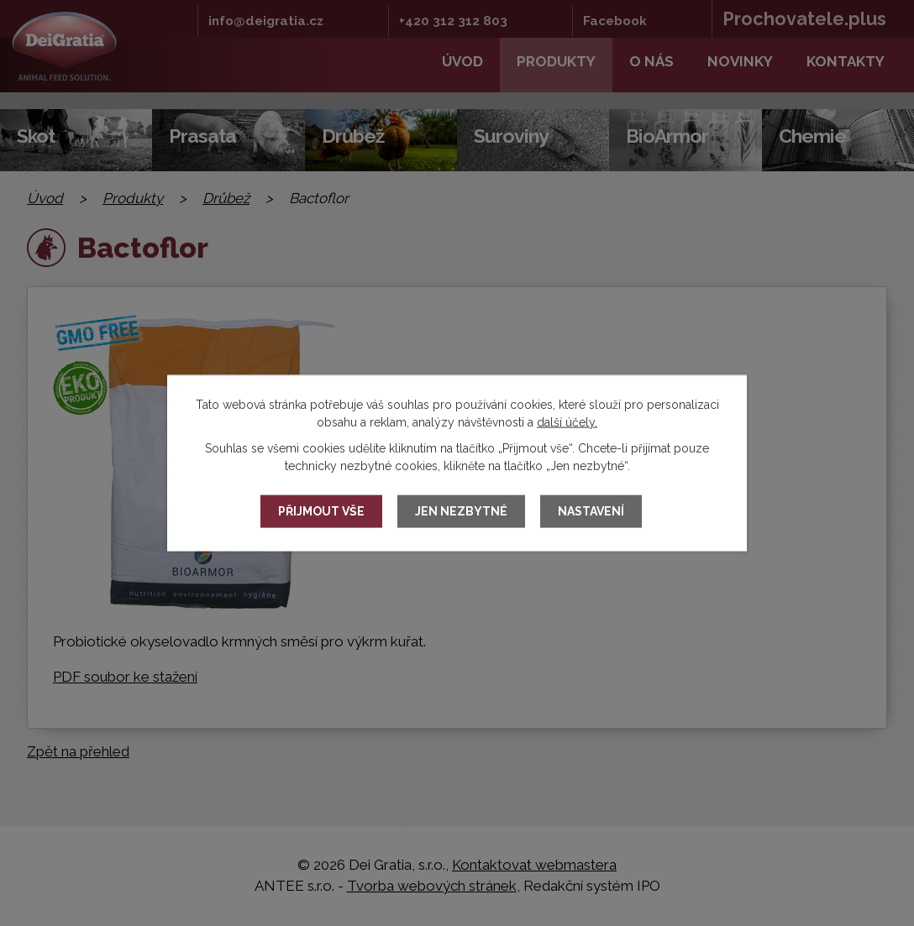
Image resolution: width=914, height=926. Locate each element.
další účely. (567, 421)
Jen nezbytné (461, 511)
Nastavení (591, 511)
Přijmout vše (321, 511)
